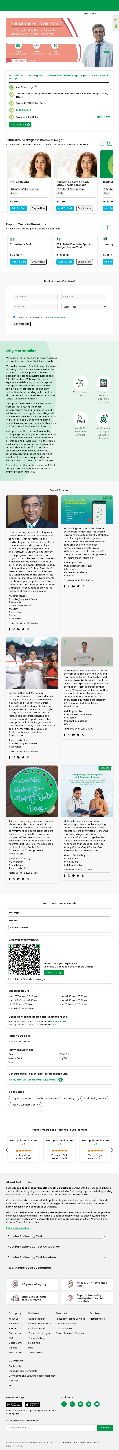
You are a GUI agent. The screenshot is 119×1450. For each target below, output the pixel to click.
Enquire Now (38, 208)
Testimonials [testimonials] (35, 1352)
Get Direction (20, 124)
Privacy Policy (57, 317)
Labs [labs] (30, 1347)
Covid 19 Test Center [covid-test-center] (39, 1323)
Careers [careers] (13, 1347)
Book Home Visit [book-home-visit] (37, 1328)
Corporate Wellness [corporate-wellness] (66, 1323)
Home (68, 86)
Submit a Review (19, 927)
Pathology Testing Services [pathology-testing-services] (70, 1318)
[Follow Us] (64, 1404)
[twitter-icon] (72, 1404)
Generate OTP (21, 323)
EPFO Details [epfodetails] (15, 1352)
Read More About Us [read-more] (17, 1228)
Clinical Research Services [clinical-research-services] (70, 1333)
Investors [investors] (13, 1323)
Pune (53, 1024)
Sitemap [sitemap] (13, 1380)
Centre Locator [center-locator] (36, 1318)
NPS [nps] (11, 1385)
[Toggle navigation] (44, 40)
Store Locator (97, 86)
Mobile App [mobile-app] (34, 1342)
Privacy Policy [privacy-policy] (92, 1442)
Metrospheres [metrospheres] (97, 1318)
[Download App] (14, 1404)
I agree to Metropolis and (41, 317)
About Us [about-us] (13, 1318)
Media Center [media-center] (16, 1342)
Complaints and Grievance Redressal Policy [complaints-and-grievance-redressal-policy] (32, 1375)
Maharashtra (58, 1021)
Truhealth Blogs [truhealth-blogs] (36, 1338)
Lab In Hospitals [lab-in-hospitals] (64, 1328)
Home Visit (80, 86)
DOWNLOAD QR (53, 972)
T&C (41, 317)
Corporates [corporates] (15, 1333)
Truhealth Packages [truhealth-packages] (39, 1333)
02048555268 (23, 110)
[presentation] (102, 143)
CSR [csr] (11, 1338)
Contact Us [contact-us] (15, 1366)
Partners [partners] (13, 1328)
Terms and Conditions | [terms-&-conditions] (73, 1442)
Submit (105, 1427)
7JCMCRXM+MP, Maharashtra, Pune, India (36, 1080)
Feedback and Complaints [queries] (23, 1371)
